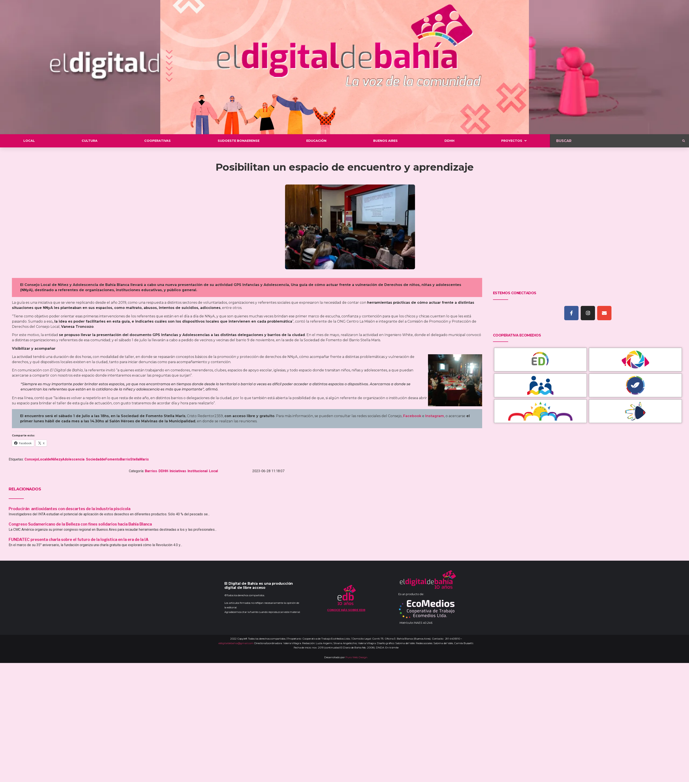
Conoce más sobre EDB (346, 610)
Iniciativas (178, 471)
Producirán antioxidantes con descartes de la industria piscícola (70, 508)
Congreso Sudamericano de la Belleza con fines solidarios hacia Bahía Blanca (80, 524)
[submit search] (683, 141)
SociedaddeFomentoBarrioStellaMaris (117, 459)
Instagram (434, 416)
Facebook (412, 416)
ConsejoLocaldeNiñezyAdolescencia (54, 459)
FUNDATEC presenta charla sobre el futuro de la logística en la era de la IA (79, 539)
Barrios (151, 471)
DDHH (163, 471)
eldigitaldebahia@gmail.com (236, 643)
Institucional (198, 471)
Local (213, 471)
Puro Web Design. (356, 657)
